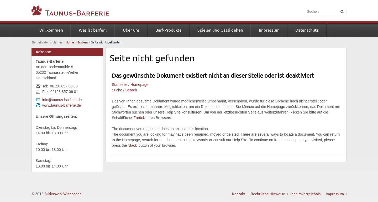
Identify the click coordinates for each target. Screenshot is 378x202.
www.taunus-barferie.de (61, 105)
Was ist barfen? (93, 29)
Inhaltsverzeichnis (305, 193)
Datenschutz (307, 29)
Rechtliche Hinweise (268, 193)
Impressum (269, 29)
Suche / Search (124, 90)
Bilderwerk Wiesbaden (63, 193)
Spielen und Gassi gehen (220, 29)
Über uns (131, 29)
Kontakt (238, 193)
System (82, 42)
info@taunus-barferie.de (62, 100)
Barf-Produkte (168, 29)
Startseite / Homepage (130, 84)
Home (70, 42)
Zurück (139, 118)
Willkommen (51, 29)
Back (133, 145)
